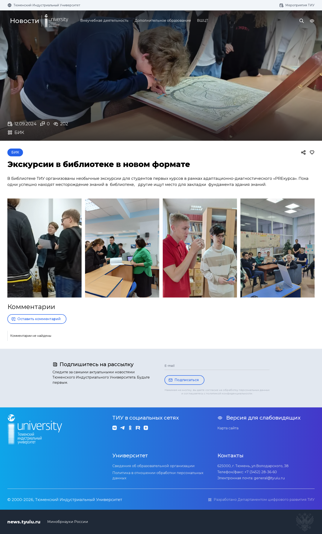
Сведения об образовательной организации (153, 466)
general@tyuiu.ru (269, 478)
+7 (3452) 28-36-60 (261, 472)
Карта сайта (227, 428)
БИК (15, 152)
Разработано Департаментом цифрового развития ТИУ (261, 500)
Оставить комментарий (36, 319)
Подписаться (183, 380)
